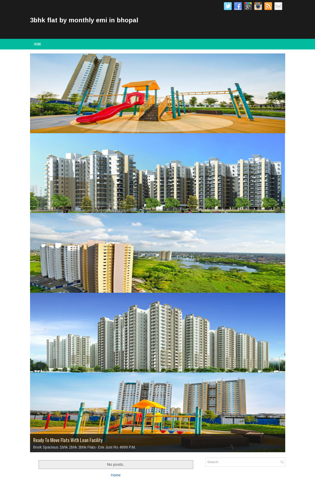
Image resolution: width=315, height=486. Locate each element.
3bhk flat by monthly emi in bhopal (84, 20)
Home (37, 44)
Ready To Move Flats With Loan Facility (68, 440)
